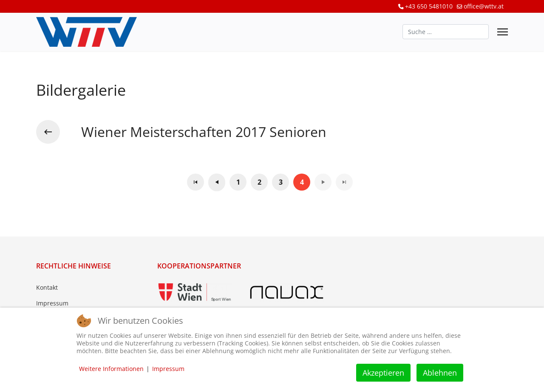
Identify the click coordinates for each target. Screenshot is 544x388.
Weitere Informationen (111, 369)
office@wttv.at (484, 6)
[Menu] (502, 32)
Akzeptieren (383, 373)
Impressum (52, 303)
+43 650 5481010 (429, 6)
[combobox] (445, 31)
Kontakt (47, 287)
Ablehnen (440, 373)
